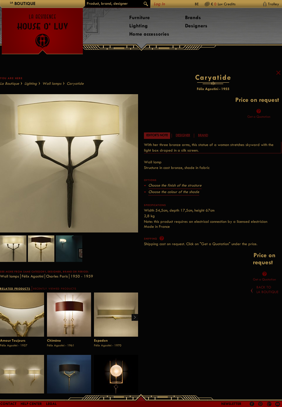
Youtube (277, 404)
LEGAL (51, 404)
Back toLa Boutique (267, 295)
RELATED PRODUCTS (15, 294)
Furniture (139, 17)
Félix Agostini (32, 282)
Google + (270, 404)
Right (132, 323)
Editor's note (157, 141)
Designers (196, 26)
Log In (159, 3)
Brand (203, 141)
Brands (193, 17)
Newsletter (231, 404)
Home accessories (149, 34)
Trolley (273, 4)
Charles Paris (57, 282)
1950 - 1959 (81, 282)
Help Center (31, 404)
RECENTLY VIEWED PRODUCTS (54, 294)
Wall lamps (51, 89)
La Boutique (9, 89)
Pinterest (260, 404)
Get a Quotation (258, 122)
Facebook (252, 404)
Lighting (138, 26)
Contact (8, 404)
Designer (183, 141)
